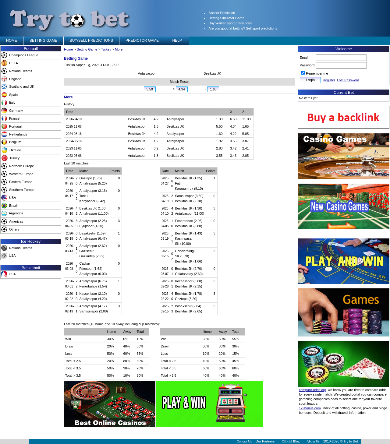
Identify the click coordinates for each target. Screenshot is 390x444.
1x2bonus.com (310, 408)
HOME (11, 40)
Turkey (106, 49)
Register (329, 80)
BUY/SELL (91, 40)
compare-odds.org (312, 390)
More (118, 49)
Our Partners (265, 441)
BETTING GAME (43, 40)
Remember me (317, 73)
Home (68, 49)
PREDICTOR (142, 40)
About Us (313, 441)
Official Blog (291, 441)
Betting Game (87, 49)
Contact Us (244, 441)
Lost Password (348, 80)
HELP (177, 40)
